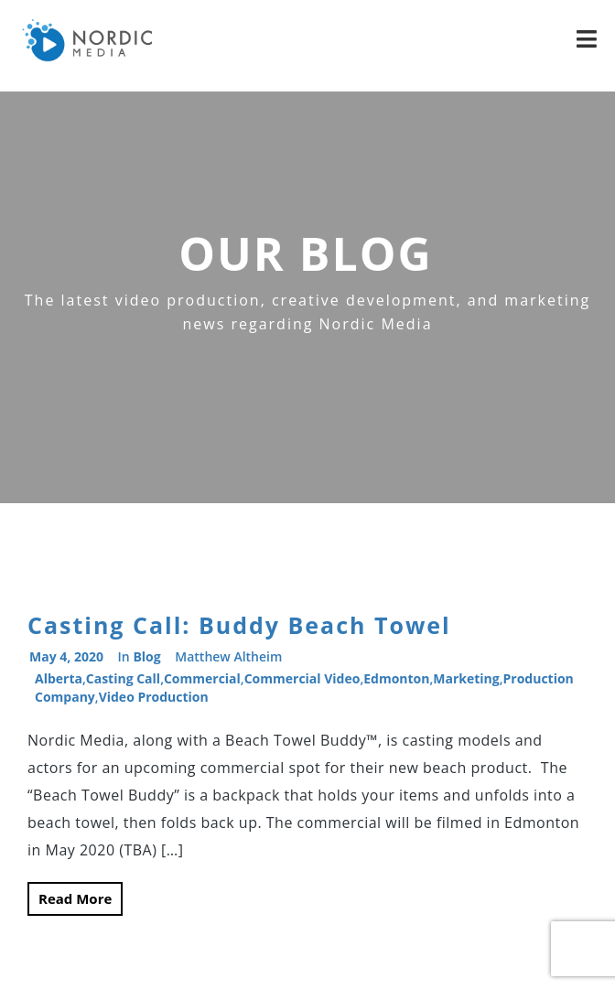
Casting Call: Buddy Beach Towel (239, 624)
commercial (202, 678)
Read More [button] (75, 898)
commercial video (302, 678)
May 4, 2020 (66, 656)
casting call (123, 678)
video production (154, 696)
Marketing (466, 678)
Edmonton (396, 678)
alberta (58, 678)
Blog (146, 656)
